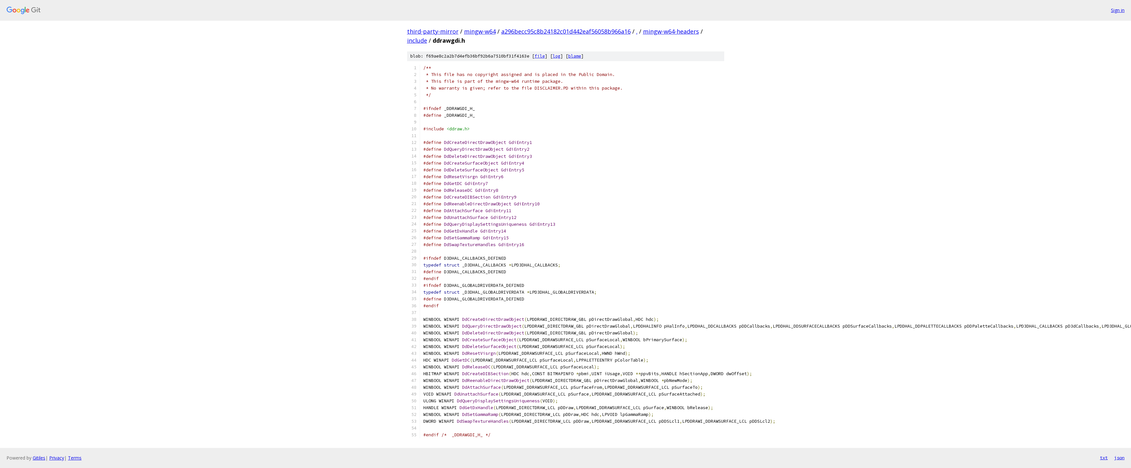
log (556, 56)
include (417, 40)
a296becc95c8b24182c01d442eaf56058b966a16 (566, 31)
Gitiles (39, 458)
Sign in (1118, 10)
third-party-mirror (433, 31)
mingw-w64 (480, 31)
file (540, 56)
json (1119, 458)
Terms (75, 458)
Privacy (56, 458)
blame (574, 56)
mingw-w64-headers (671, 31)
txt (1104, 458)
